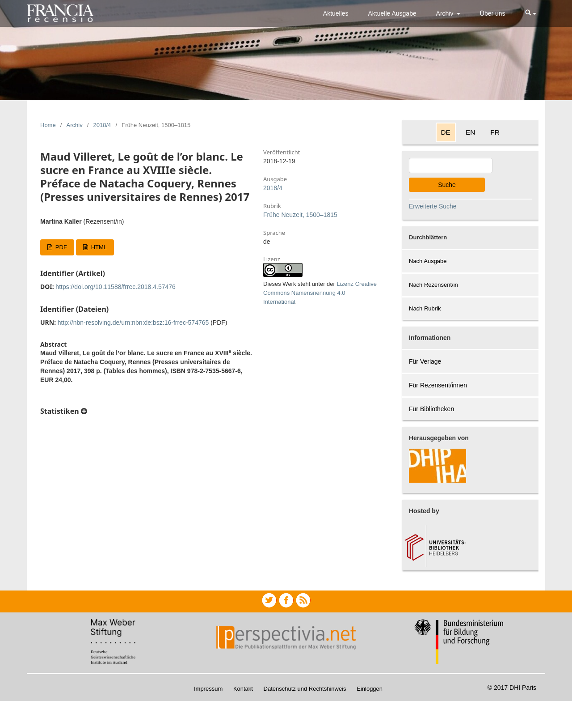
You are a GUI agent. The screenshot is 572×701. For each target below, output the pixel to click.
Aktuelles (336, 13)
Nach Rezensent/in (433, 284)
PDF (60, 247)
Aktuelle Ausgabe (392, 13)
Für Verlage (425, 361)
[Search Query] (450, 165)
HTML (98, 247)
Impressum (208, 688)
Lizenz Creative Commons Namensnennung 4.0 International (320, 292)
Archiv (445, 13)
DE (445, 132)
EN (470, 132)
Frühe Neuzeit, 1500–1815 (300, 214)
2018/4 (102, 125)
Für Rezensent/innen (438, 385)
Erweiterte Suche (433, 206)
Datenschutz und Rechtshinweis (305, 688)
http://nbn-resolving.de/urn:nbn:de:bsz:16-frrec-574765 (133, 322)
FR (495, 132)
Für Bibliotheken (431, 408)
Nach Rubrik (425, 308)
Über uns (492, 13)
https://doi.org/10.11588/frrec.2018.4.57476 (115, 286)
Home (48, 125)
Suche (447, 184)
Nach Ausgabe (428, 261)
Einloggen (370, 688)
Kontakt (243, 688)
